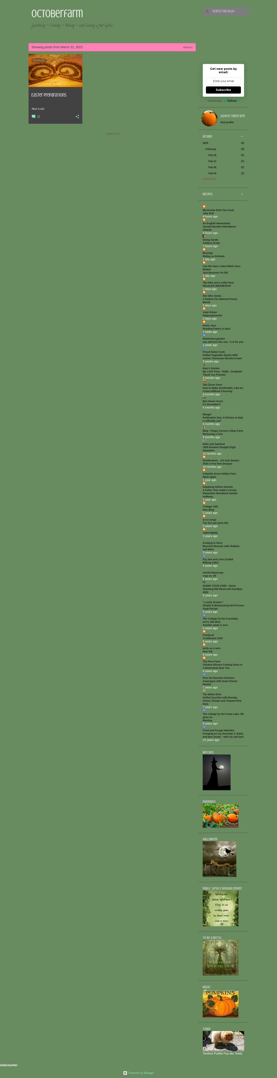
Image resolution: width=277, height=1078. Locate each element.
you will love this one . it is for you (223, 341)
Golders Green (211, 243)
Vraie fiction (210, 312)
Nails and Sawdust (214, 444)
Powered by (223, 100)
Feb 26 (212, 155)
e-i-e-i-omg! (209, 519)
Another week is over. (215, 625)
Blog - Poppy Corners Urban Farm (223, 430)
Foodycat (208, 635)
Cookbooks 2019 (213, 638)
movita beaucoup (213, 572)
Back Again (209, 476)
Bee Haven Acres (213, 401)
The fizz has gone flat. (216, 523)
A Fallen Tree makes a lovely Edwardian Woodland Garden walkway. (220, 493)
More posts (113, 134)
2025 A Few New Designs (217, 463)
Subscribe (223, 90)
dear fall (207, 651)
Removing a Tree (213, 434)
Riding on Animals (213, 256)
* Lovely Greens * (213, 602)
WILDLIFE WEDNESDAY (217, 285)
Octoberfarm (57, 13)
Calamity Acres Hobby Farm (219, 473)
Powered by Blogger (138, 1072)
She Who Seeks (212, 295)
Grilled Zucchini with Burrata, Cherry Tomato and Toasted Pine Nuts (222, 700)
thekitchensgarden (214, 338)
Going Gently (210, 239)
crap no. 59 (209, 575)
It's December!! (212, 404)
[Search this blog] (229, 11)
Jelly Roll (208, 213)
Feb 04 (212, 173)
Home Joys (209, 325)
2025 (205, 143)
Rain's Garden (211, 368)
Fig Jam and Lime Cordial (218, 559)
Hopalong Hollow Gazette (218, 486)
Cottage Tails (210, 506)
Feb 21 (212, 161)
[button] (77, 116)
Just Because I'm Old (215, 272)
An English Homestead (216, 223)
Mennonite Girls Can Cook (218, 210)
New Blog (208, 509)
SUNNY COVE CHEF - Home (219, 585)
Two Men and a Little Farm (218, 282)
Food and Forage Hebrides (218, 730)
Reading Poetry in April (216, 328)
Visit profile (227, 122)
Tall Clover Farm (212, 384)
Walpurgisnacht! (212, 315)
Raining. (208, 720)
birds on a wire (211, 648)
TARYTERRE (210, 533)
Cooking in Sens (212, 542)
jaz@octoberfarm (232, 116)
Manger (207, 414)
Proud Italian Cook (214, 351)
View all (188, 47)
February (211, 149)
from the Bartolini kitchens (218, 677)
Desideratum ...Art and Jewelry (221, 460)
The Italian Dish (212, 694)
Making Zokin (211, 562)
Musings (208, 253)
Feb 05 (212, 167)
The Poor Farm (211, 661)
